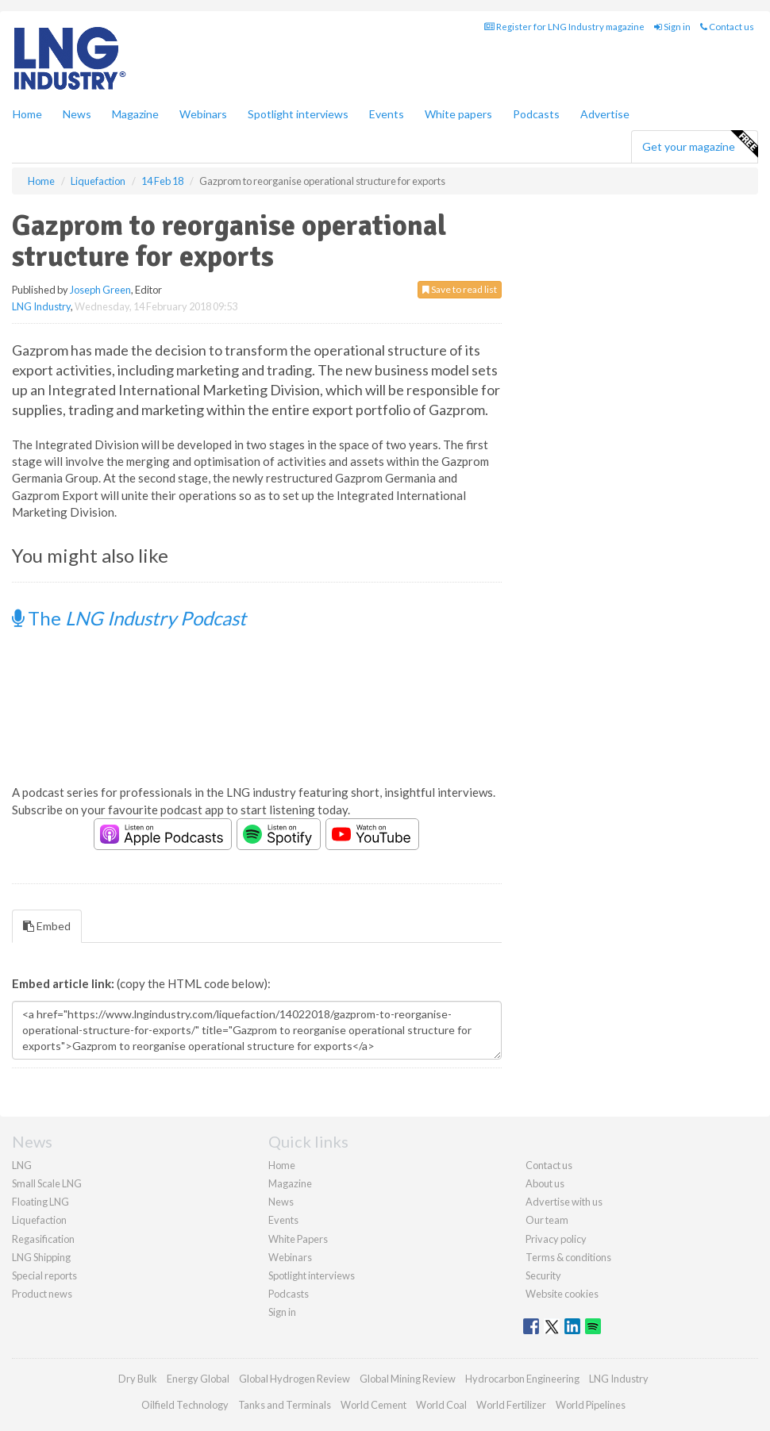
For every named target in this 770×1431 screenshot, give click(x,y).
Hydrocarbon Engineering (522, 1378)
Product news (42, 1293)
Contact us (727, 26)
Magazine (135, 114)
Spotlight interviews (298, 114)
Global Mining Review (408, 1378)
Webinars (203, 114)
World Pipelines (591, 1404)
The (129, 617)
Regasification (43, 1239)
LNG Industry (41, 306)
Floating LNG (40, 1201)
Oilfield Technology (185, 1404)
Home (27, 114)
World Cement (373, 1404)
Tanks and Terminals (284, 1404)
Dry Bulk (137, 1378)
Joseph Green (100, 289)
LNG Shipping (41, 1257)
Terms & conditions (568, 1257)
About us (545, 1183)
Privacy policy (556, 1239)
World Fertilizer (511, 1404)
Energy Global (198, 1378)
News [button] (77, 114)
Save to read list (459, 289)
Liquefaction (39, 1220)
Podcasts (536, 114)
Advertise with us (564, 1201)
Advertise (604, 114)
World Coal (441, 1404)
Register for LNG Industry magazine (564, 26)
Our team (547, 1220)
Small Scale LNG (47, 1183)
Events (386, 114)
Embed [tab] (47, 926)
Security (543, 1275)
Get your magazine (699, 144)
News (281, 1201)
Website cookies (562, 1293)
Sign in (672, 26)
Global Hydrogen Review (294, 1378)
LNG (22, 1165)
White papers (458, 114)
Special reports (44, 1275)
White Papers (298, 1239)
